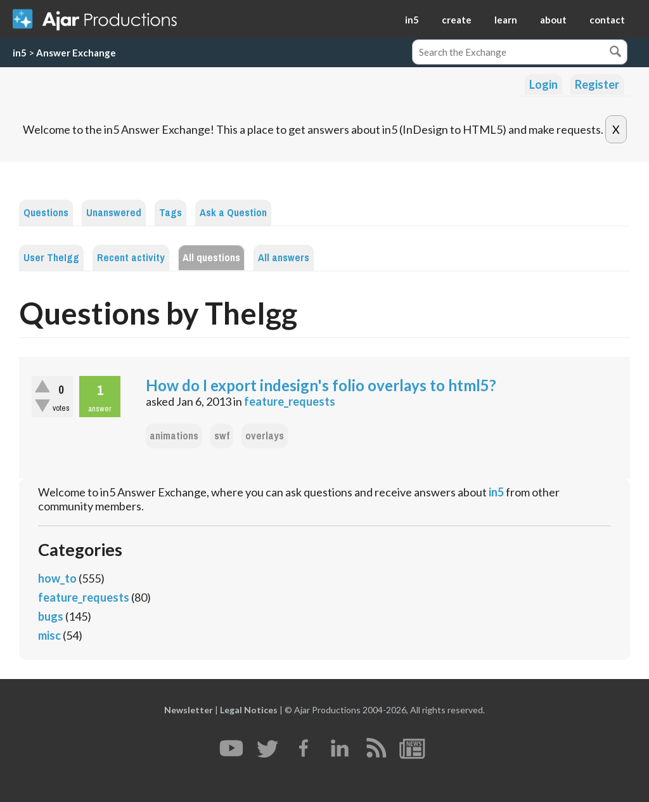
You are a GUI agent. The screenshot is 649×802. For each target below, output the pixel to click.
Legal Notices (249, 709)
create (457, 19)
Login (543, 84)
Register (597, 84)
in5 (412, 19)
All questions (211, 258)
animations (174, 436)
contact (607, 19)
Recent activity (131, 258)
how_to (57, 578)
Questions (45, 213)
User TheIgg (51, 258)
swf (221, 436)
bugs (50, 616)
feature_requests (289, 401)
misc (49, 635)
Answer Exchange (76, 52)
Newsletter (188, 709)
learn (505, 19)
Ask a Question (233, 213)
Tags (170, 213)
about (553, 19)
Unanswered (113, 213)
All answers (283, 258)
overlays (264, 436)
